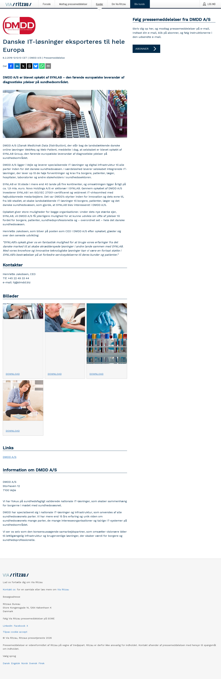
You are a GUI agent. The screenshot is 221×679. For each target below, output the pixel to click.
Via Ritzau (63, 589)
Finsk (41, 663)
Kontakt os (9, 589)
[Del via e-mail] (48, 66)
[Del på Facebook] (11, 66)
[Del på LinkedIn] (17, 66)
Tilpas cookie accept (15, 631)
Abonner (146, 48)
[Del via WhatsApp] (42, 66)
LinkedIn (7, 625)
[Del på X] (23, 66)
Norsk (24, 663)
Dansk (6, 663)
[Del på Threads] (29, 66)
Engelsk (15, 663)
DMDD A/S (9, 457)
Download (13, 374)
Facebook (19, 625)
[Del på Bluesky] (36, 66)
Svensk (33, 663)
